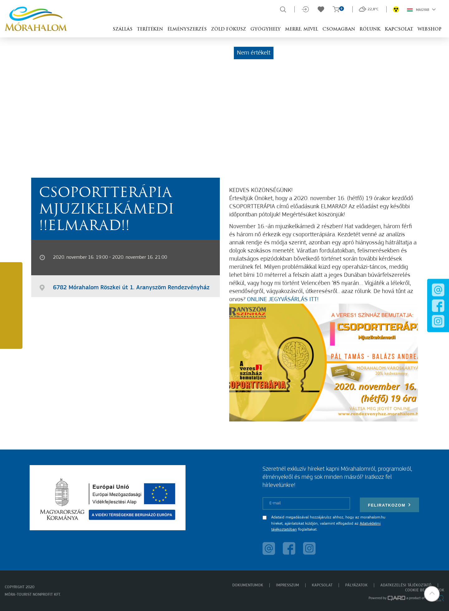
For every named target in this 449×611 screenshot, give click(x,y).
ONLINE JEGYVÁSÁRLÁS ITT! (282, 299)
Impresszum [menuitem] (287, 585)
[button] (432, 594)
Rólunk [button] (370, 29)
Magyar (421, 9)
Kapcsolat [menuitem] (322, 585)
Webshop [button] (430, 29)
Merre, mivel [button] (301, 29)
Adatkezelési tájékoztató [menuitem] (406, 585)
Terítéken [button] (150, 29)
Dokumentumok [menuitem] (247, 585)
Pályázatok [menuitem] (356, 585)
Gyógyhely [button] (265, 29)
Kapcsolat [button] (399, 29)
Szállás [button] (123, 29)
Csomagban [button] (338, 29)
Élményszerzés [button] (187, 29)
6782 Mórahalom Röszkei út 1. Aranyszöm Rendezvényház (131, 288)
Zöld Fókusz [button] (228, 29)
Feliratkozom (389, 505)
